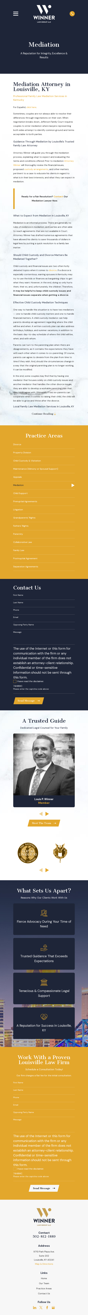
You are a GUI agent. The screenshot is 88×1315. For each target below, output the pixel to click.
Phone (16, 610)
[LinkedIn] (34, 1308)
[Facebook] (47, 1308)
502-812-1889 (44, 1237)
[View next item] (47, 814)
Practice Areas (44, 1289)
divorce (53, 270)
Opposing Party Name (23, 625)
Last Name (18, 603)
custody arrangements (36, 169)
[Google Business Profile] (53, 1308)
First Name (18, 595)
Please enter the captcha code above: (31, 689)
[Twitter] (40, 1308)
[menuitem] (44, 445)
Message (17, 632)
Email (15, 617)
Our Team (44, 1284)
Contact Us (44, 1294)
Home (44, 1279)
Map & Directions (44, 1264)
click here (31, 107)
